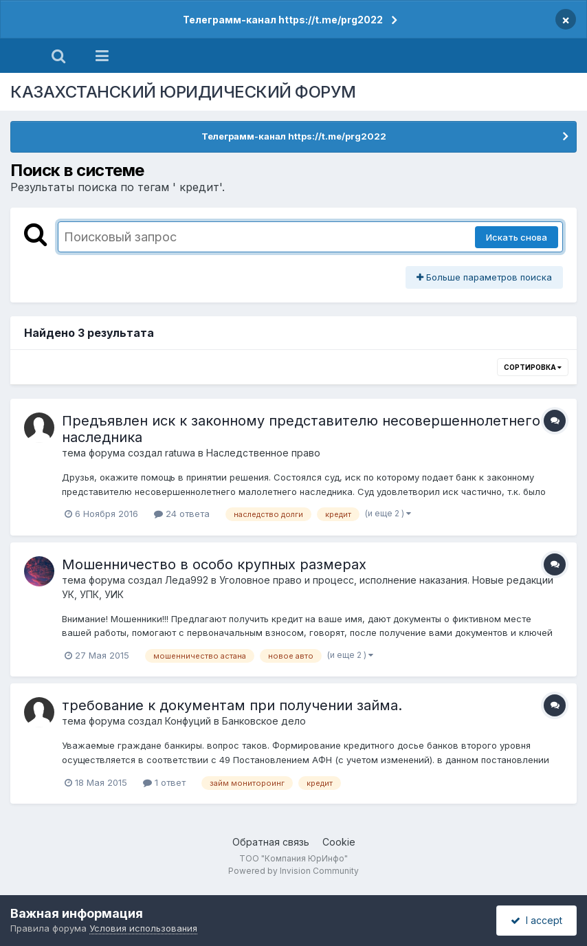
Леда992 (186, 580)
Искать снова (516, 237)
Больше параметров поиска (484, 277)
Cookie (338, 842)
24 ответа (182, 513)
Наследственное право (263, 453)
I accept (536, 920)
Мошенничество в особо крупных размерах (214, 564)
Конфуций (188, 721)
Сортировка (533, 367)
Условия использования (143, 928)
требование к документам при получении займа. (232, 705)
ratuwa (180, 453)
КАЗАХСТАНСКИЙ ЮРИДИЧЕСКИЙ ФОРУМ (183, 92)
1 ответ (164, 782)
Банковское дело (264, 721)
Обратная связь (270, 842)
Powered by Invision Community (293, 871)
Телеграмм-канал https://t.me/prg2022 (283, 19)
